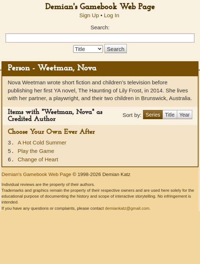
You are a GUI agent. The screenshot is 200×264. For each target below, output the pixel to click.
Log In (111, 15)
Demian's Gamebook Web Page (100, 7)
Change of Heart (38, 159)
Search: (100, 27)
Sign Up (89, 15)
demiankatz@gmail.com (127, 208)
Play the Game (36, 151)
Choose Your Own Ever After (51, 132)
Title (170, 115)
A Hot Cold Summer (42, 142)
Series (153, 115)
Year (184, 115)
